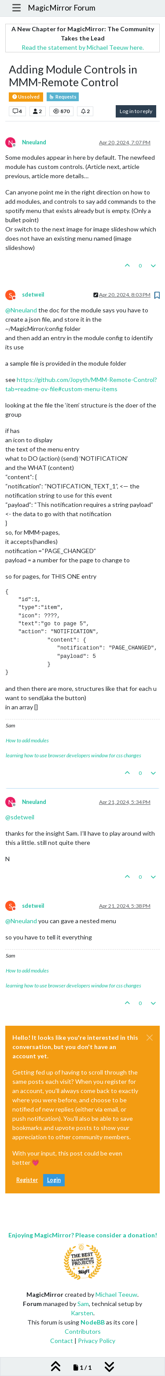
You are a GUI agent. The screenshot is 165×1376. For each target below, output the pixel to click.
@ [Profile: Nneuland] (21, 310)
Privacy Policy (96, 1340)
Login (54, 1180)
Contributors (83, 1331)
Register (27, 1180)
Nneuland (34, 142)
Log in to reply (136, 111)
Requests (63, 96)
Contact (61, 1340)
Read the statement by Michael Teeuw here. (83, 47)
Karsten (82, 1313)
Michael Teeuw (116, 1294)
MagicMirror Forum (61, 7)
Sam (83, 1303)
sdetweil (33, 294)
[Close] (149, 1037)
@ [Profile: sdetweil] (19, 817)
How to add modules (27, 740)
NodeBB (93, 1322)
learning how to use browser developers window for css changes (73, 755)
